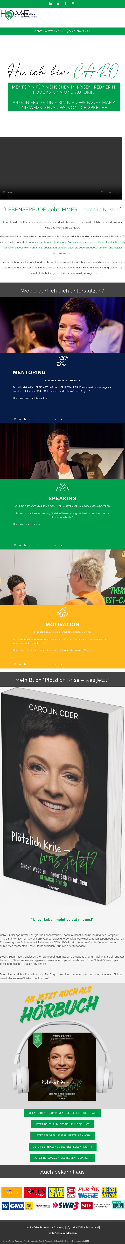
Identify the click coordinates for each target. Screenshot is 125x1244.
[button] (39, 419)
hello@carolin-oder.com (63, 1233)
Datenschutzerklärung (62, 1241)
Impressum (76, 1241)
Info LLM (85, 1241)
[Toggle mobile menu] (118, 17)
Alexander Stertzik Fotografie (42, 1241)
